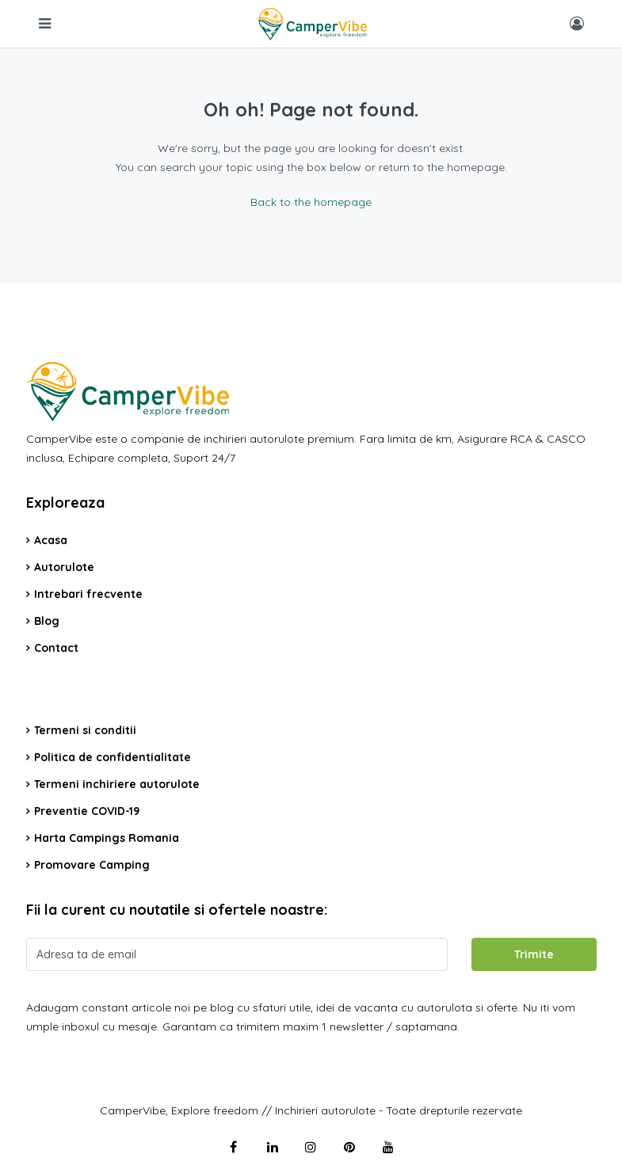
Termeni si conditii (85, 730)
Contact (56, 648)
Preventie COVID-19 (86, 811)
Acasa (50, 540)
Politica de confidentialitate (112, 757)
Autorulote (64, 567)
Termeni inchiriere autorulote (117, 784)
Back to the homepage (311, 202)
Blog (46, 621)
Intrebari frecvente (88, 594)
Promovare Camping (92, 865)
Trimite (534, 954)
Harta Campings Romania (106, 838)
